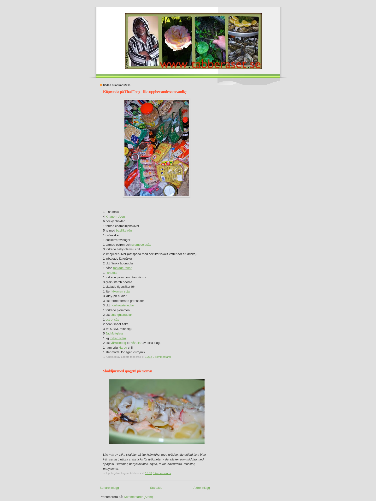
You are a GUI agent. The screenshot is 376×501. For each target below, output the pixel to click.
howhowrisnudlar (122, 305)
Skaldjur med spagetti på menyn (127, 371)
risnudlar (112, 272)
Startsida (156, 487)
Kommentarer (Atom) (138, 497)
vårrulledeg (118, 343)
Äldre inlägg (202, 487)
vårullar (136, 343)
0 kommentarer (162, 356)
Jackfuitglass (114, 333)
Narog (123, 347)
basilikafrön (124, 230)
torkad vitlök (118, 338)
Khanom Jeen (115, 216)
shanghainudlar (121, 314)
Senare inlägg (109, 487)
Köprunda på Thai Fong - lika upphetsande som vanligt (145, 91)
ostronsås (112, 319)
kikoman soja (121, 291)
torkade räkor (122, 268)
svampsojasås (141, 244)
